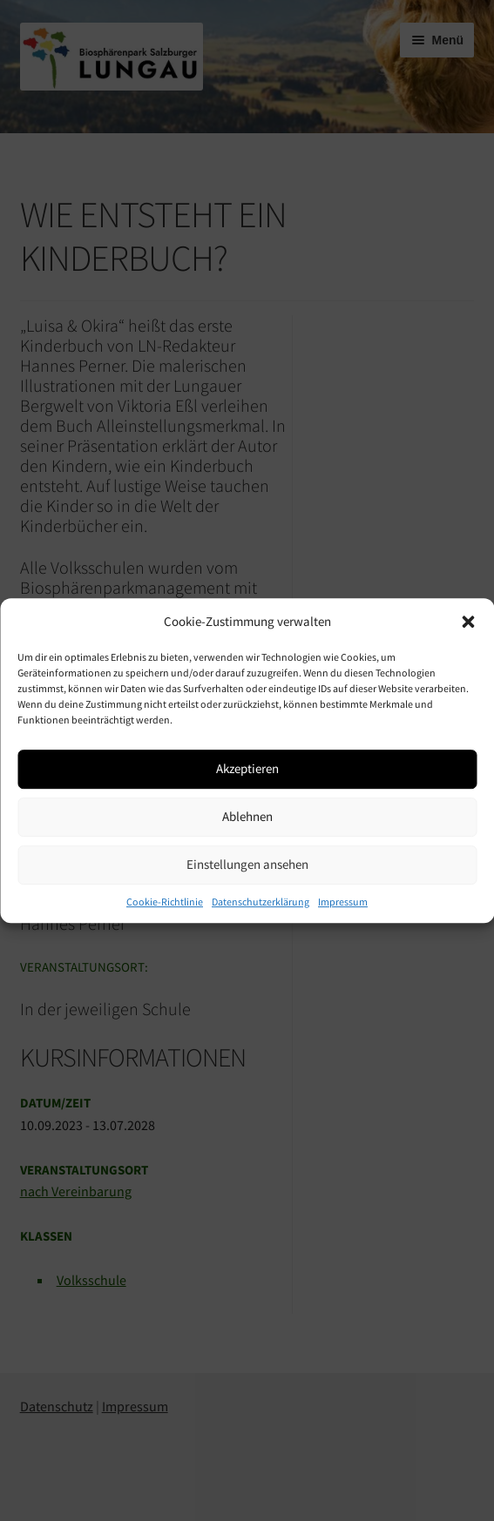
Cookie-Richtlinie (164, 901)
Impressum (343, 901)
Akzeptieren (247, 768)
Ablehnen (247, 816)
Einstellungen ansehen (247, 864)
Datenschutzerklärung (260, 901)
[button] (468, 621)
